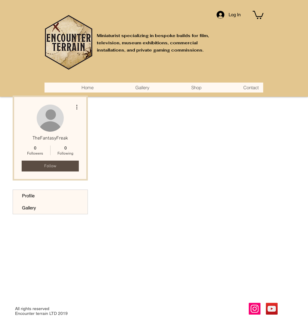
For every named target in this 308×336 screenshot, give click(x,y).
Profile (28, 195)
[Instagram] (254, 309)
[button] (258, 14)
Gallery (29, 207)
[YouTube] (272, 309)
